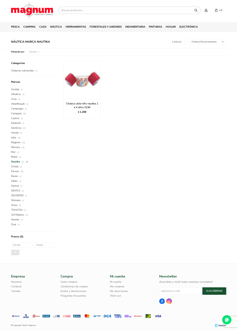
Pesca (15, 27)
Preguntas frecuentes (73, 296)
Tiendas (15, 291)
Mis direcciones (119, 291)
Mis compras (117, 286)
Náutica (56, 27)
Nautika (33, 51)
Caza (42, 27)
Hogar (171, 27)
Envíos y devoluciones (73, 291)
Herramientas (76, 27)
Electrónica (188, 27)
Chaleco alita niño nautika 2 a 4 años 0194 (82, 105)
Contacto (16, 286)
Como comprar (69, 282)
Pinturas (155, 27)
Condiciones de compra (74, 286)
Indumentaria (135, 27)
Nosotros (16, 282)
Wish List (115, 296)
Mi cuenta (115, 282)
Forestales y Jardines (106, 27)
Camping (29, 27)
